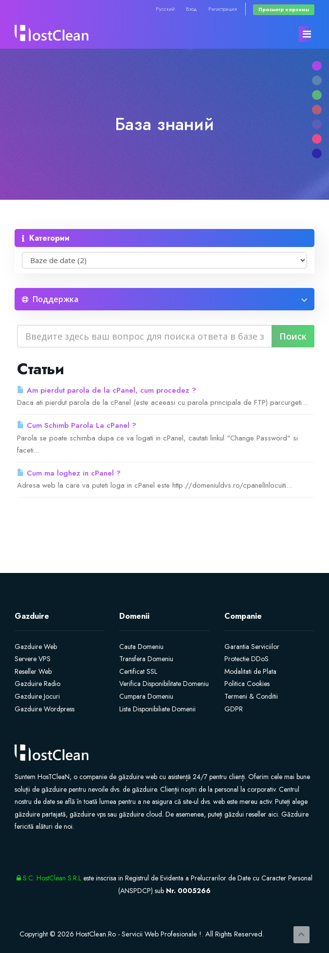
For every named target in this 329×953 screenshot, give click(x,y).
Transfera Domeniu (146, 659)
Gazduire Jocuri (37, 696)
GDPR (233, 709)
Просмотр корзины (283, 9)
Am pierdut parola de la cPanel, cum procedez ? (106, 390)
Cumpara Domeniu (146, 696)
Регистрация (222, 9)
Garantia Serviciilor (251, 646)
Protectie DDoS (246, 659)
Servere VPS (33, 659)
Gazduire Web (36, 646)
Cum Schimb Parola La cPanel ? (76, 425)
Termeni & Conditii (251, 696)
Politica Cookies (247, 683)
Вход (191, 9)
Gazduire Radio (37, 683)
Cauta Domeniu (141, 646)
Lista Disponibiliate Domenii (157, 709)
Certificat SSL (138, 671)
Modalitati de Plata (250, 671)
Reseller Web (33, 671)
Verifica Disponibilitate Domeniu (164, 683)
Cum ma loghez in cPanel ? (69, 473)
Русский (165, 9)
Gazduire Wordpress (44, 709)
